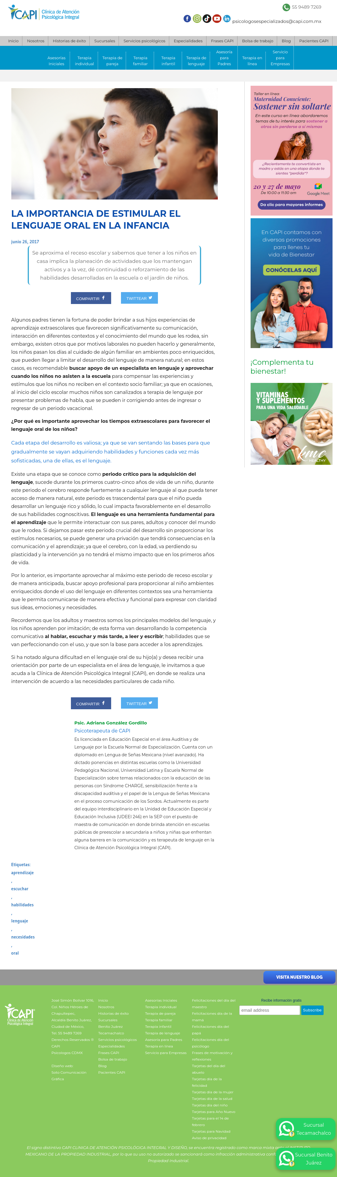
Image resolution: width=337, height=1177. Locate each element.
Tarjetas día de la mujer (212, 1092)
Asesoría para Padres (224, 57)
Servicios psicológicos (144, 40)
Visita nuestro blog (299, 977)
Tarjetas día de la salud (212, 1098)
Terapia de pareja (112, 60)
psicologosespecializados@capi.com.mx (277, 21)
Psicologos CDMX (67, 1052)
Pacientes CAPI (313, 40)
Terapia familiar (140, 60)
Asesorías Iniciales (56, 60)
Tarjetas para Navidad (211, 1131)
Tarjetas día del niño (210, 1105)
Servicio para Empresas (280, 57)
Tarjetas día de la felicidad (207, 1082)
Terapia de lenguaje (196, 60)
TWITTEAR (139, 298)
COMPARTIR (91, 298)
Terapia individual (84, 60)
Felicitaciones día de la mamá (212, 1016)
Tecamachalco (111, 1033)
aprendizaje (22, 872)
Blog (286, 40)
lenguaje (19, 921)
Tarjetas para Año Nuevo (213, 1111)
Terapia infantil (168, 60)
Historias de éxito (69, 40)
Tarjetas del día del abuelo (208, 1069)
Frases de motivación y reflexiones (212, 1055)
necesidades (23, 937)
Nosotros (35, 40)
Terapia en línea (252, 60)
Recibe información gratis (281, 1000)
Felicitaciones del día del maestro (213, 1003)
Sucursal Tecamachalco (305, 1129)
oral (15, 953)
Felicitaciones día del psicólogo (210, 1042)
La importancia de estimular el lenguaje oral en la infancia (96, 219)
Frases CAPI (222, 40)
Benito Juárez (110, 1026)
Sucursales (104, 40)
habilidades (22, 905)
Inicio (13, 40)
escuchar (20, 888)
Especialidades (188, 40)
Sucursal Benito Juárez (306, 1159)
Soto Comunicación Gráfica (69, 1075)
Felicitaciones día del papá (210, 1029)
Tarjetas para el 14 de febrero (210, 1121)
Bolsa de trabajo (257, 40)
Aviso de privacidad (209, 1138)
